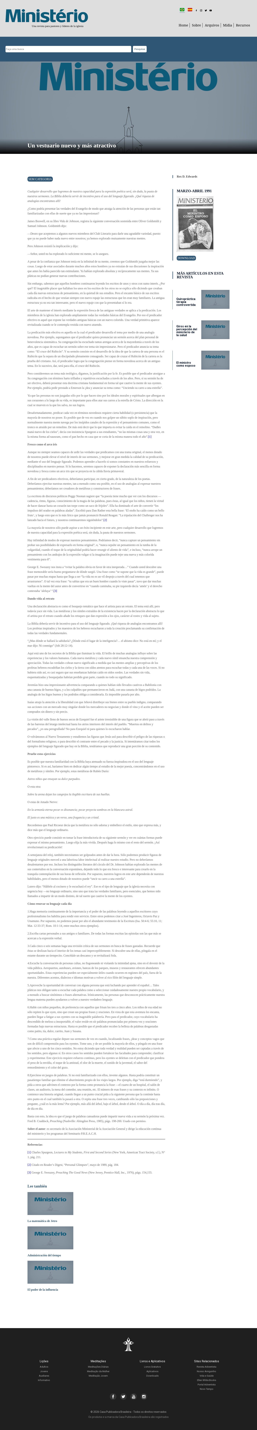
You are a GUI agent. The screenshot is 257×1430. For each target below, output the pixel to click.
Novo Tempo (206, 1389)
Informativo (44, 1380)
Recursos (243, 25)
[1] (150, 436)
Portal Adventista (207, 1384)
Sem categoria (40, 179)
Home (183, 25)
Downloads (152, 1375)
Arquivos (212, 25)
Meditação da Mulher (98, 1371)
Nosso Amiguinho (206, 1371)
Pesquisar (139, 49)
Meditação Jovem (98, 1375)
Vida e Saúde (207, 1375)
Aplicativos (152, 1371)
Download (186, 258)
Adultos (44, 1366)
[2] (105, 520)
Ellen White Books (206, 1380)
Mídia (227, 25)
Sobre (196, 25)
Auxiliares (44, 1375)
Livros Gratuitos (152, 1366)
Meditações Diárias (98, 1366)
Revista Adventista (206, 1366)
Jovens (44, 1371)
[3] (55, 590)
